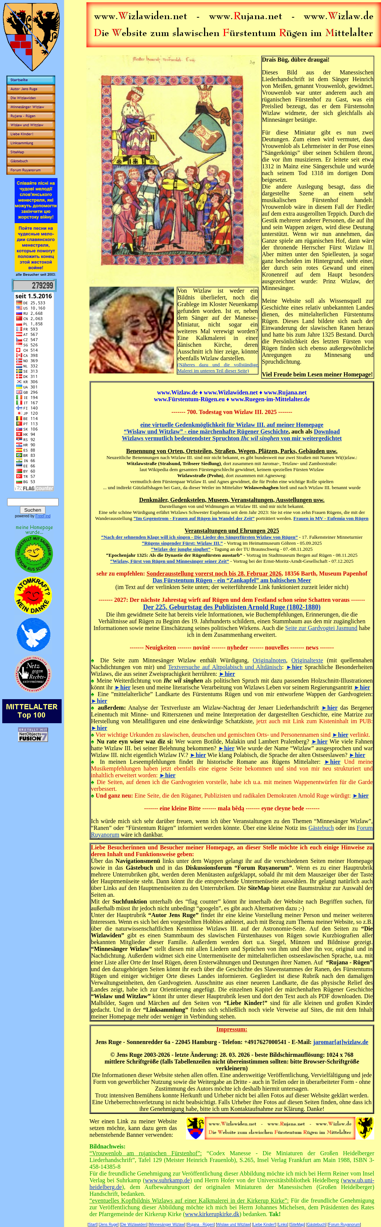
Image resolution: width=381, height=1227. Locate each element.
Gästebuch (321, 828)
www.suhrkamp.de (167, 1180)
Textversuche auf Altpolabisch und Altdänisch (225, 667)
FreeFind (42, 516)
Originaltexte (307, 660)
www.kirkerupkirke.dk (212, 1214)
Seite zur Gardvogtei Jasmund (321, 628)
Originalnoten (269, 660)
